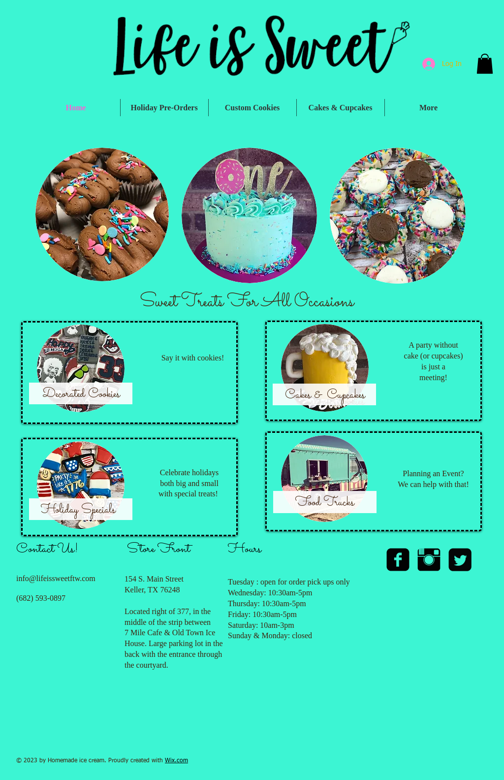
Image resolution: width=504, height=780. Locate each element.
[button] (484, 64)
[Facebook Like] (424, 730)
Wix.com (176, 761)
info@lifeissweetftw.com (55, 578)
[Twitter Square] (460, 559)
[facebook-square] (398, 559)
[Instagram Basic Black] (429, 559)
